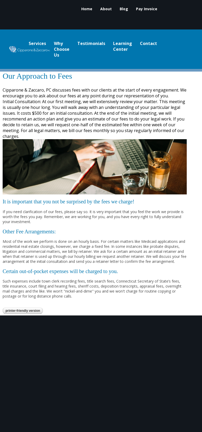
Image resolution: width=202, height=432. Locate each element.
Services (37, 44)
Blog (124, 9)
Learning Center (122, 46)
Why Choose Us (61, 49)
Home (86, 9)
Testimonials (91, 44)
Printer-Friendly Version (23, 311)
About (106, 9)
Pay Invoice (146, 9)
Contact (148, 44)
